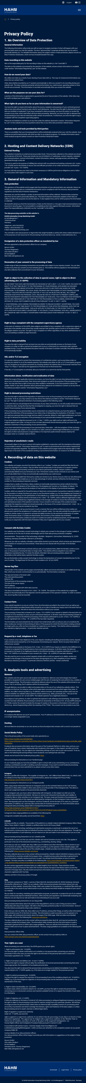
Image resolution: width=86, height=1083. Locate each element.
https (42, 756)
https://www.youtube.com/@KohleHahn (18, 739)
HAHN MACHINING (5, 19)
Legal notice (65, 1070)
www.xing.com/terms (39, 917)
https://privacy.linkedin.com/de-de (26, 851)
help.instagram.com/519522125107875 (18, 780)
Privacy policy (15, 19)
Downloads (53, 1070)
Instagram (80, 2)
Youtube (76, 2)
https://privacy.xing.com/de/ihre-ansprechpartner (21, 937)
